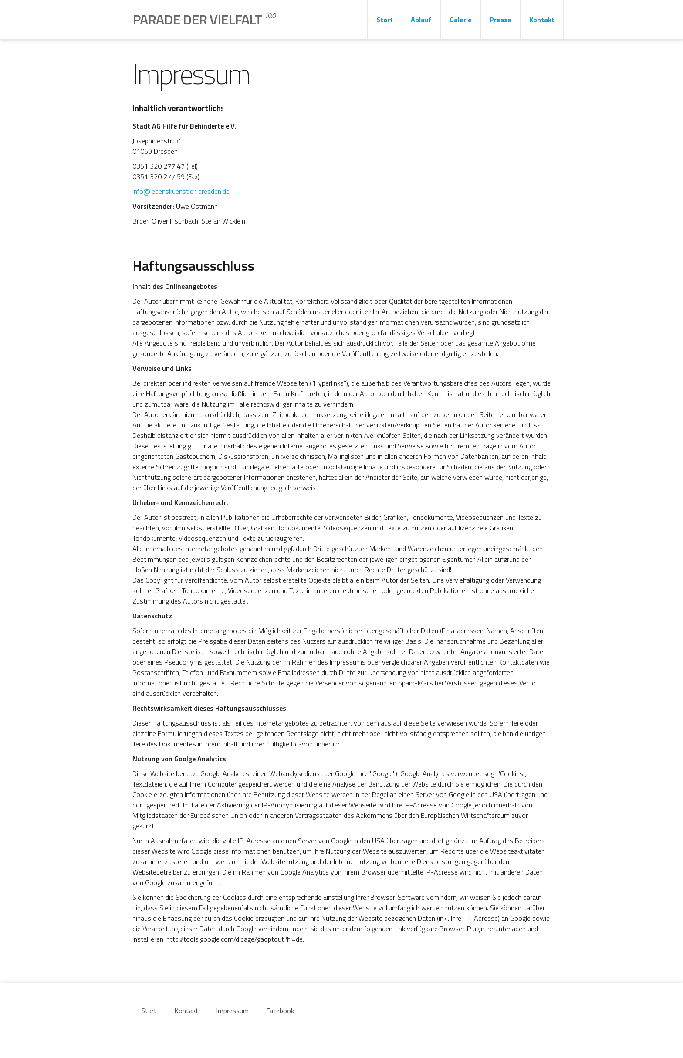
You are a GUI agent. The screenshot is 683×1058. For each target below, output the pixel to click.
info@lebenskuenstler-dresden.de (181, 191)
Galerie (461, 19)
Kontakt (542, 19)
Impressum (232, 1010)
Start (384, 19)
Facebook (280, 1010)
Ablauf (421, 19)
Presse (500, 19)
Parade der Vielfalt (203, 19)
